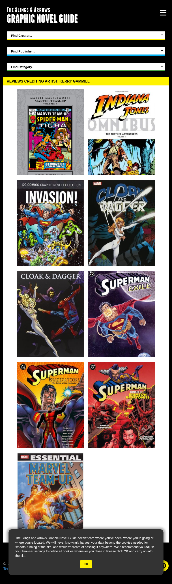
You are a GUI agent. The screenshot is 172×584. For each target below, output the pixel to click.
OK (86, 564)
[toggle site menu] (163, 12)
